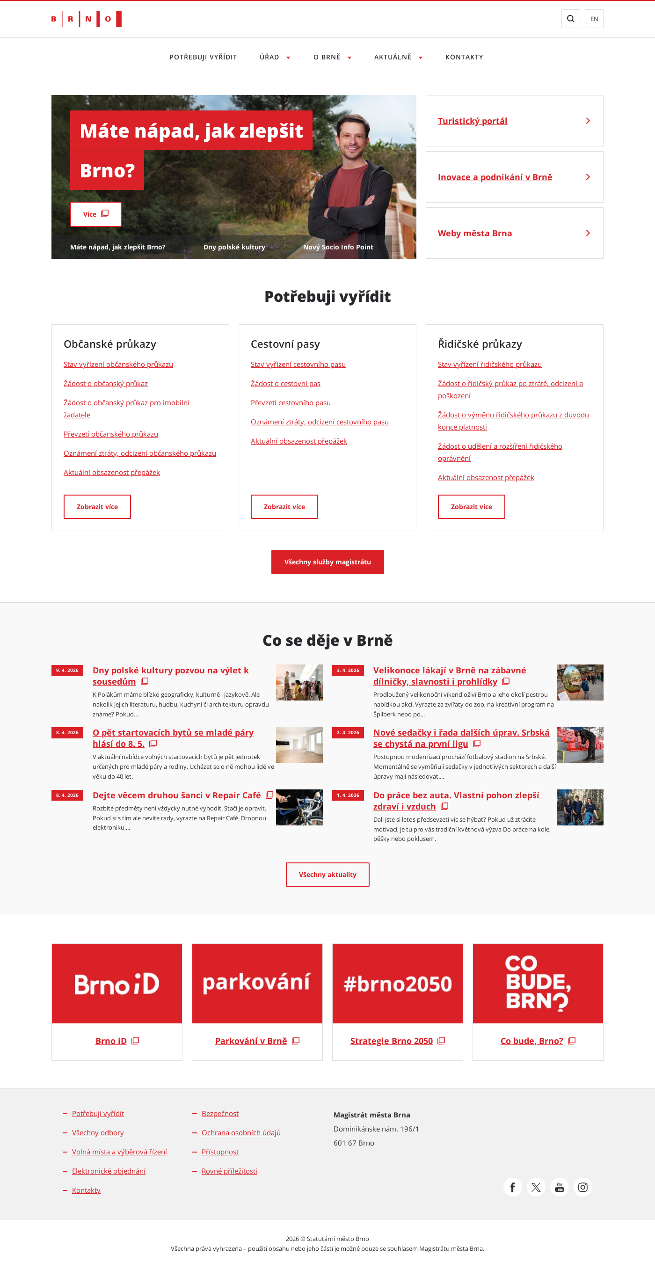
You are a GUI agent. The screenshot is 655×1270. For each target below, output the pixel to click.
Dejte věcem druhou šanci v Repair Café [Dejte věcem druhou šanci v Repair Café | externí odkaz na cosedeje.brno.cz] (177, 795)
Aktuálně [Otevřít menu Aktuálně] (394, 56)
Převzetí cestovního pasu (291, 402)
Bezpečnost (220, 1113)
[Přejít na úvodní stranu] (86, 19)
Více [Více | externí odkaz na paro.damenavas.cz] (89, 214)
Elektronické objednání (109, 1170)
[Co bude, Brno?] (538, 1002)
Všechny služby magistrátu (327, 561)
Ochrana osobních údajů (241, 1132)
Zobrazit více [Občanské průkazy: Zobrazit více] (97, 506)
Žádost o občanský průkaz (106, 383)
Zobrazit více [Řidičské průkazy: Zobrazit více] (471, 506)
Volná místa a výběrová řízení (119, 1151)
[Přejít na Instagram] (583, 1187)
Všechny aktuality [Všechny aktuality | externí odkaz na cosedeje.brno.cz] (328, 874)
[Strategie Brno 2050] (397, 1002)
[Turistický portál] (515, 120)
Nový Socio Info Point (338, 246)
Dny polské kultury (234, 246)
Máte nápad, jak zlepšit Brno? (118, 246)
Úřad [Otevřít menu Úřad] (271, 56)
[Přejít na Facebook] (512, 1187)
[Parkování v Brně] (257, 1002)
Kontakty (464, 56)
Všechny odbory (98, 1132)
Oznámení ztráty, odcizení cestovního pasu (320, 421)
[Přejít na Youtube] (559, 1187)
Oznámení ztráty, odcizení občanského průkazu (140, 453)
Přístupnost (220, 1151)
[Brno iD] (116, 1002)
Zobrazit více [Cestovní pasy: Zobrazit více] (284, 506)
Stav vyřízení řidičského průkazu (490, 364)
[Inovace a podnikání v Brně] (515, 177)
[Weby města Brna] (515, 233)
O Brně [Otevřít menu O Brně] (328, 56)
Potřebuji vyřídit (203, 56)
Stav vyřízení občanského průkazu (118, 364)
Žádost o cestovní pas (285, 383)
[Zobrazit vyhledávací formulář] (570, 18)
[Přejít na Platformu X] (536, 1187)
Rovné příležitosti (229, 1170)
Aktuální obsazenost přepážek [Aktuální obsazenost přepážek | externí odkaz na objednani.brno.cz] (112, 472)
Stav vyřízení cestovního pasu (298, 364)
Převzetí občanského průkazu (111, 433)
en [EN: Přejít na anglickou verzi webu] (594, 19)
